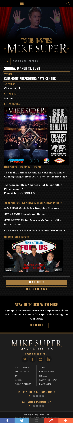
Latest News (47, 371)
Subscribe (36, 325)
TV (16, 375)
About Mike (22, 367)
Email (36, 420)
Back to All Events (21, 61)
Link (51, 420)
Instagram (40, 359)
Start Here (37, 396)
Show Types (22, 371)
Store (18, 379)
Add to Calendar (36, 289)
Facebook (7, 420)
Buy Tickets (37, 282)
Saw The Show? (48, 379)
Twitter (22, 420)
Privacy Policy (31, 414)
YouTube (48, 359)
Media (43, 375)
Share (65, 420)
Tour (42, 367)
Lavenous (45, 384)
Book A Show (23, 384)
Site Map (44, 414)
